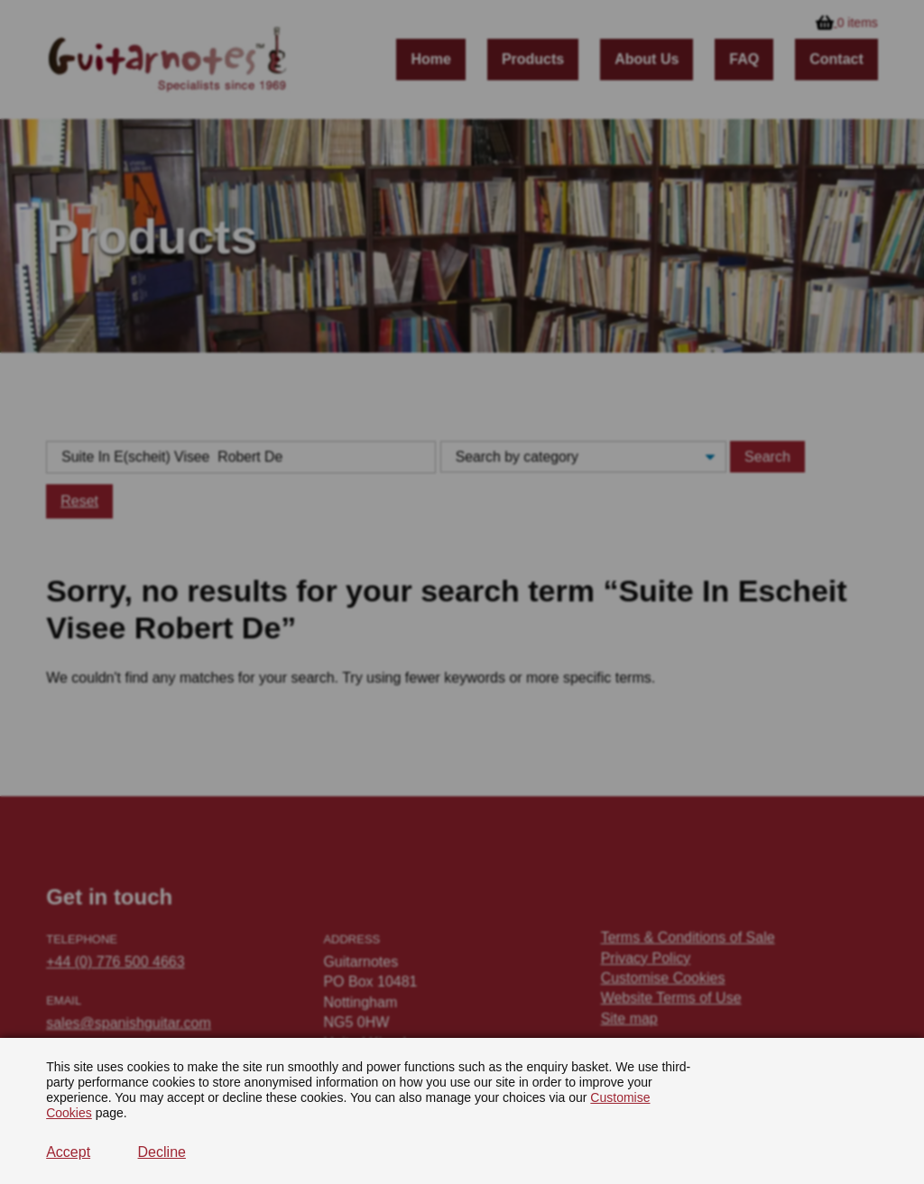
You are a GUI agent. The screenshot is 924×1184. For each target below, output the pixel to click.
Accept (68, 1152)
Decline (162, 1152)
